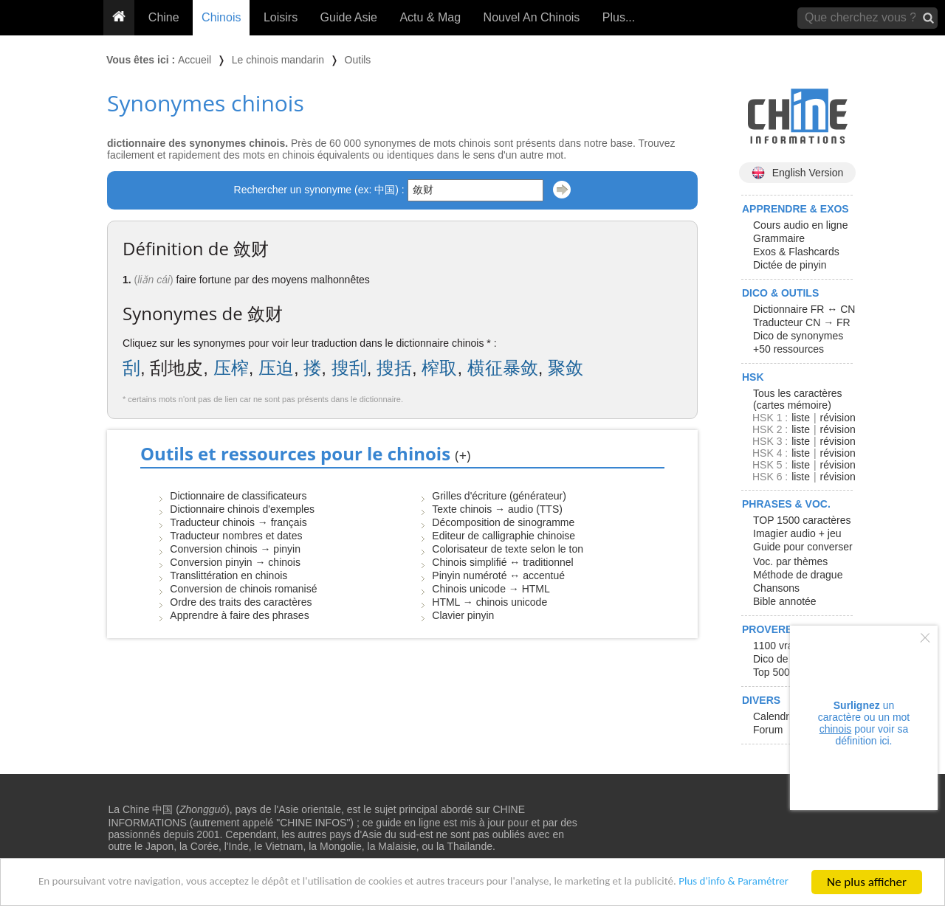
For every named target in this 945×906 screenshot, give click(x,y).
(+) (462, 455)
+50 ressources (788, 349)
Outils (358, 60)
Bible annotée (785, 601)
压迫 (276, 368)
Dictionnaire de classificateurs (238, 496)
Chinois (221, 17)
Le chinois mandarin (278, 60)
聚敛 (565, 368)
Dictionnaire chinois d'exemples (242, 509)
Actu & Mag (430, 17)
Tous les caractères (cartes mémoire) (797, 399)
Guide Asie (348, 17)
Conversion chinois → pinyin (235, 549)
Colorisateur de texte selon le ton (507, 549)
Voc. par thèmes (790, 561)
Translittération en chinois (228, 575)
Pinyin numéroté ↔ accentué (498, 575)
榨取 (439, 368)
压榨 (231, 368)
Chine (163, 17)
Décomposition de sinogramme (503, 522)
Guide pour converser (803, 547)
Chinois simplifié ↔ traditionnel (502, 562)
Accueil (194, 60)
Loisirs (281, 17)
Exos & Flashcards (796, 251)
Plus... (618, 17)
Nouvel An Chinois (532, 17)
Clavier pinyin (463, 615)
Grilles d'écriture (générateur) (499, 496)
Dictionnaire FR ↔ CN (804, 309)
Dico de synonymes (798, 336)
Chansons (776, 588)
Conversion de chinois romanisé (243, 589)
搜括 (394, 368)
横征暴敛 (502, 368)
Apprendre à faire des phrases (239, 615)
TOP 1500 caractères (802, 520)
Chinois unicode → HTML (491, 589)
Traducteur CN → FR (801, 322)
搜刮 (349, 368)
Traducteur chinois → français (238, 522)
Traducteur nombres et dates (236, 536)
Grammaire (779, 238)
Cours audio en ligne (800, 225)
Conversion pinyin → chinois (235, 562)
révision (837, 417)
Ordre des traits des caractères (241, 602)
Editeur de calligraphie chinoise (503, 536)
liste (800, 417)
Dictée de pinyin (790, 265)
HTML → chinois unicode (489, 602)
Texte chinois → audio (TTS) (497, 509)
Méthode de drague (797, 575)
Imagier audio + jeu (797, 533)
